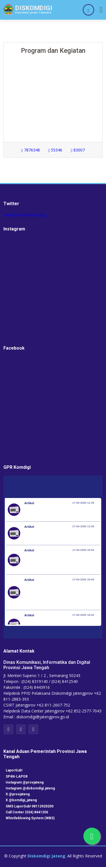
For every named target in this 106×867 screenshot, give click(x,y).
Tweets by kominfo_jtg (24, 215)
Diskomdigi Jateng (46, 856)
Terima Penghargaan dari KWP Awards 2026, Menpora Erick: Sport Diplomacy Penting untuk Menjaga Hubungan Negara (61, 562)
